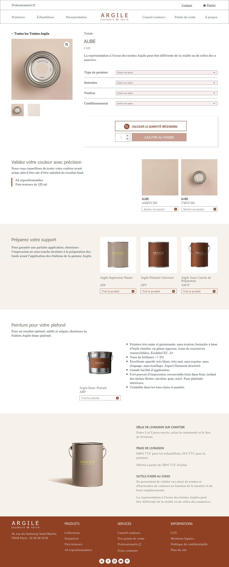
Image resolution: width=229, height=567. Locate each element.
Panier (209, 5)
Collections (72, 532)
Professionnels (22, 5)
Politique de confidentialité (189, 544)
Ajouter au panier (159, 137)
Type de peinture (96, 72)
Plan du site (179, 550)
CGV (174, 532)
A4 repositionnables (78, 550)
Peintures (18, 17)
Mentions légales (182, 538)
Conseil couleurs (153, 17)
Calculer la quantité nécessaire (150, 126)
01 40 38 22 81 (39, 538)
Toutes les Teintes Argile (31, 33)
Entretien (90, 82)
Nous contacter (128, 550)
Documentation (76, 17)
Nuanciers (72, 538)
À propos (211, 17)
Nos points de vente (131, 538)
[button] (67, 44)
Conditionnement (96, 103)
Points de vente (185, 17)
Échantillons (45, 17)
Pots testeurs (73, 544)
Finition (89, 93)
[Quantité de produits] (122, 137)
